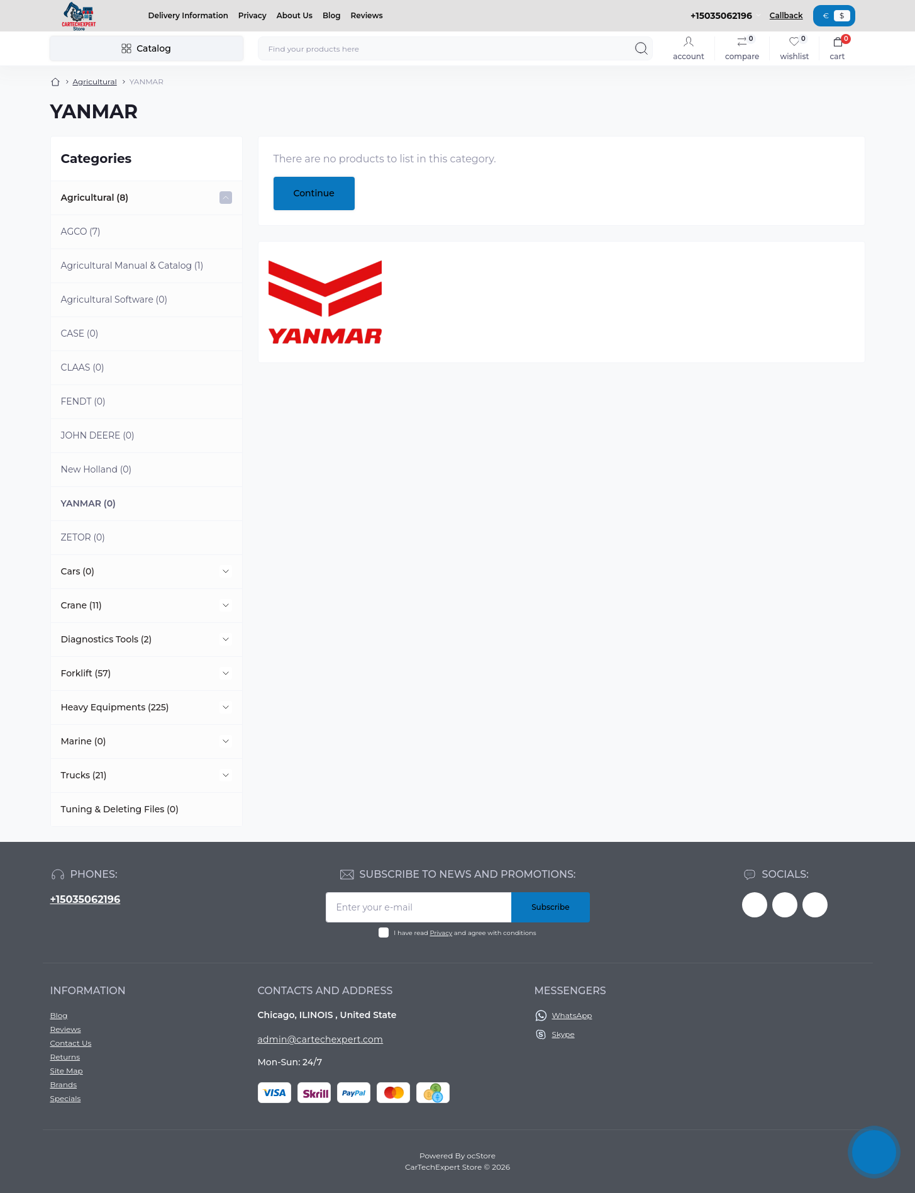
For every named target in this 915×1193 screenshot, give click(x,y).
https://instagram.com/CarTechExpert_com (815, 904)
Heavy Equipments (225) (115, 707)
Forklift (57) (86, 673)
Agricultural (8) (95, 197)
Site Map (66, 1070)
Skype (563, 1034)
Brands (63, 1084)
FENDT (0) (83, 401)
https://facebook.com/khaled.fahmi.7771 (754, 904)
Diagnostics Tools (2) (106, 639)
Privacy (252, 15)
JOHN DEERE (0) (98, 435)
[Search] (641, 48)
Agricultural (95, 81)
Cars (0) (78, 571)
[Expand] (225, 197)
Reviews (367, 15)
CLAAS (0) (82, 367)
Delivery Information (188, 15)
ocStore (481, 1155)
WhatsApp (572, 1015)
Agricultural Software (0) (114, 299)
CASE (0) (80, 333)
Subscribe (550, 907)
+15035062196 (85, 899)
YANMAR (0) (88, 503)
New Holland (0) (96, 469)
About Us (295, 15)
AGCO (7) (81, 231)
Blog (332, 15)
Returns (65, 1056)
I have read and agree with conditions (465, 933)
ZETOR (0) (83, 537)
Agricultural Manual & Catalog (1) (132, 265)
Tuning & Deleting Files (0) (120, 809)
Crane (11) (81, 605)
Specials (65, 1098)
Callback (786, 15)
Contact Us (71, 1043)
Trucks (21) (84, 775)
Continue (314, 193)
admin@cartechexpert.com (321, 1039)
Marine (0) (83, 741)
